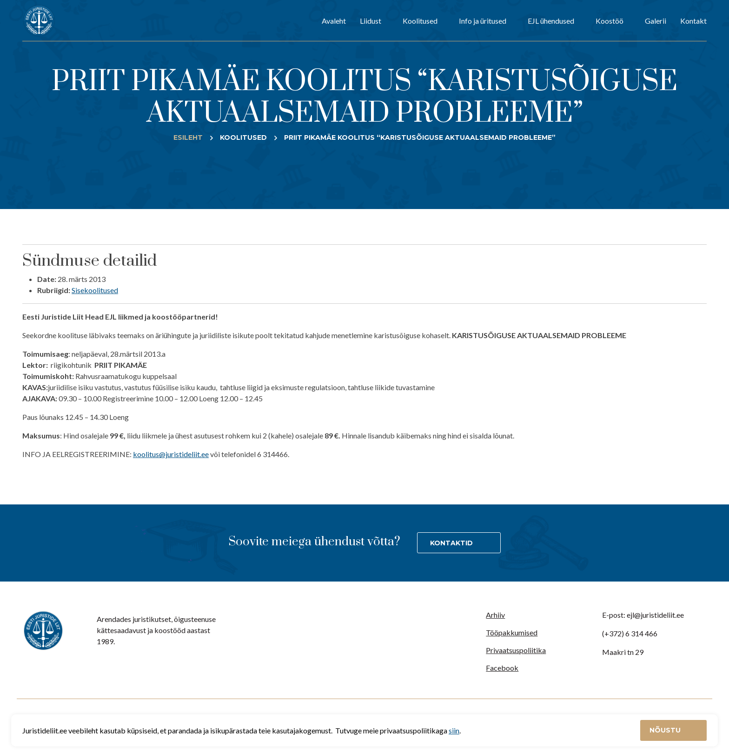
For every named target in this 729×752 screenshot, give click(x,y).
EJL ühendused (551, 20)
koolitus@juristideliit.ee (171, 454)
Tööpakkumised (511, 632)
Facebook (502, 667)
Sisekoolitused (95, 290)
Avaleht (334, 20)
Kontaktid (451, 543)
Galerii (655, 20)
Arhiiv (495, 614)
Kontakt (693, 20)
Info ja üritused (482, 20)
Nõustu (666, 730)
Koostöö (609, 20)
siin (454, 730)
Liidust (370, 20)
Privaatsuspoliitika (516, 650)
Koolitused (420, 20)
